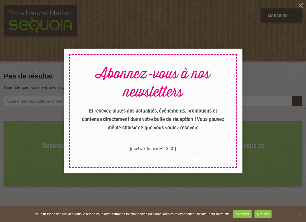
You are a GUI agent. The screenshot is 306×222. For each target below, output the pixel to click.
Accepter (242, 214)
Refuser (263, 214)
